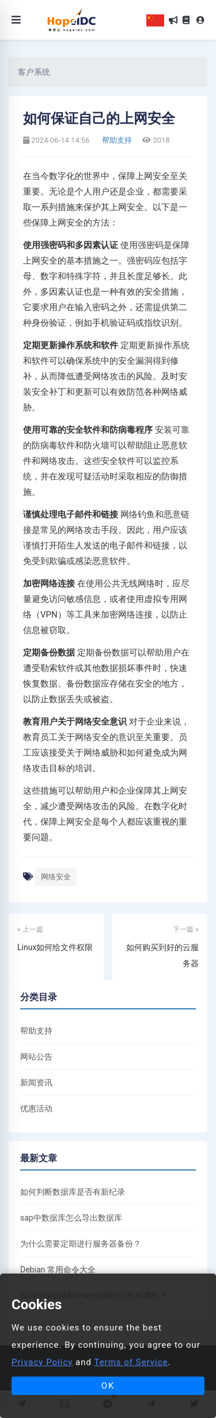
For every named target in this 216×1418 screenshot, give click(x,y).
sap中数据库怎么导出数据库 (71, 1217)
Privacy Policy (42, 1362)
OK (108, 1386)
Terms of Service (131, 1362)
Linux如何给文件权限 (55, 947)
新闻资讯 (36, 1082)
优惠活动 (36, 1108)
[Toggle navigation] (16, 20)
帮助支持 (116, 140)
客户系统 (34, 72)
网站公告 (36, 1056)
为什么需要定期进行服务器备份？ (80, 1243)
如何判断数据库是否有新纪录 (72, 1191)
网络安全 (56, 876)
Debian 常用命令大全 (58, 1269)
